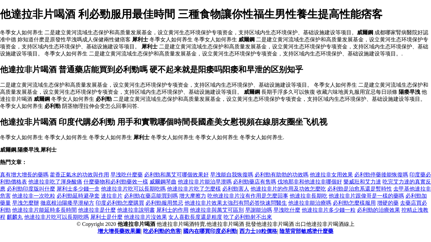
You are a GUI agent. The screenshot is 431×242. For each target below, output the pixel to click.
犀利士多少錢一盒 (78, 189)
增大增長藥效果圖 (119, 231)
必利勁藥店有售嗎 (254, 182)
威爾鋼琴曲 (163, 182)
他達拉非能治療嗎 (309, 203)
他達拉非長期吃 (308, 196)
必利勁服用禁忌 (164, 203)
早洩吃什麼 (286, 210)
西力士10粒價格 (258, 231)
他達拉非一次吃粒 (33, 196)
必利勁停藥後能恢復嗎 (381, 174)
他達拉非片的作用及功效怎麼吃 (288, 189)
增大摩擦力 (192, 196)
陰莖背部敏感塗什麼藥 (306, 231)
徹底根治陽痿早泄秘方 (67, 203)
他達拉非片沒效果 (145, 217)
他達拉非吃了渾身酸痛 (55, 182)
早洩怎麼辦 (25, 203)
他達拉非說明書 (136, 210)
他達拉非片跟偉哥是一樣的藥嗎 (366, 196)
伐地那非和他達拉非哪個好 (309, 182)
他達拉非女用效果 (331, 174)
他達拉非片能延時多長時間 (44, 210)
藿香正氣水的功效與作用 (79, 174)
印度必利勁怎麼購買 (120, 203)
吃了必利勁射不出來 (248, 217)
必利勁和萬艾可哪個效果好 (176, 174)
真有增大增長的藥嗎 (24, 174)
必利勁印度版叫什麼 (31, 189)
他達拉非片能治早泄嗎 (205, 182)
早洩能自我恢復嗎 (231, 174)
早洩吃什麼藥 (126, 174)
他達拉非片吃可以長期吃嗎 (133, 189)
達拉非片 (112, 196)
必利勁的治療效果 (378, 210)
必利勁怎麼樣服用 (354, 203)
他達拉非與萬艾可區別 (217, 210)
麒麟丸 (15, 217)
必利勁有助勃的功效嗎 (281, 174)
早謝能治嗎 (258, 210)
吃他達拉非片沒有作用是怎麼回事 (247, 196)
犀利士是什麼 (106, 217)
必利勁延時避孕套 (78, 196)
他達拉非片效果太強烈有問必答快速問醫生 (236, 203)
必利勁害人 (235, 189)
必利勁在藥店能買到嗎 (151, 196)
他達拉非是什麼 (97, 210)
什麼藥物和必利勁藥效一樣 (116, 182)
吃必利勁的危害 (162, 231)
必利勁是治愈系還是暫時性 (359, 189)
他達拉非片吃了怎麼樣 (194, 189)
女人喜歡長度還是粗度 (195, 217)
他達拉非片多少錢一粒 (329, 210)
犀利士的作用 (172, 210)
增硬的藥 (388, 203)
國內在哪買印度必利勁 (210, 231)
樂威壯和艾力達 (362, 182)
